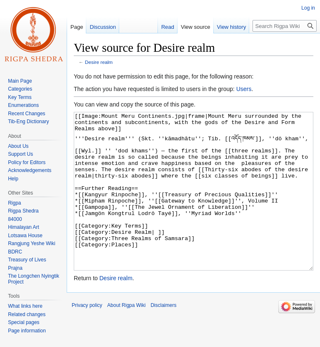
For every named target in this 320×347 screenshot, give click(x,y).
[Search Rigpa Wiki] (284, 26)
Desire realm (99, 62)
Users (244, 89)
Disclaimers (163, 336)
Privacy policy (87, 336)
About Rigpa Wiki (126, 336)
